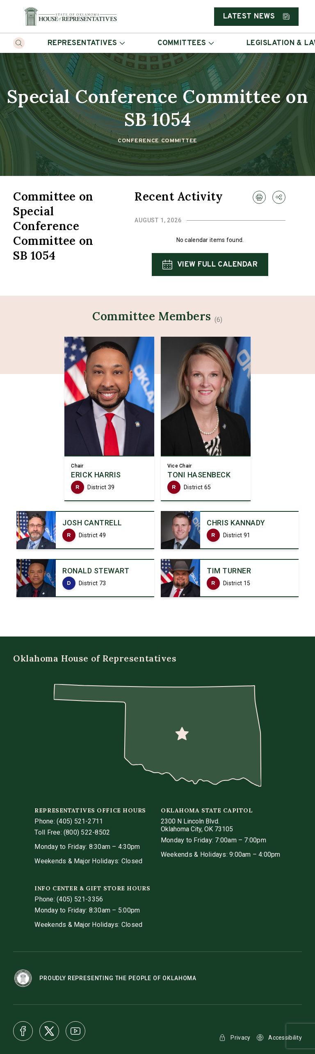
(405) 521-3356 (80, 899)
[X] (49, 1031)
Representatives (86, 43)
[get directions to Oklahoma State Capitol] (197, 825)
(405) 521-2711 (80, 821)
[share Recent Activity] (278, 197)
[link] (109, 419)
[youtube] (75, 1031)
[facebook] (23, 1031)
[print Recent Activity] (259, 197)
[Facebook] (23, 1031)
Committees (186, 43)
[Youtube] (75, 1031)
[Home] (70, 16)
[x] (49, 1031)
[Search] (19, 43)
